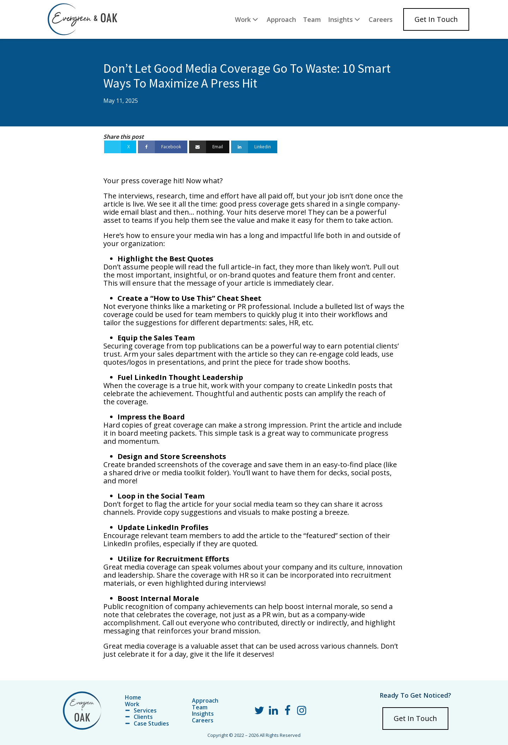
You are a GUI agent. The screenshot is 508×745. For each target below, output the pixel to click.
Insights (345, 19)
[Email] (209, 147)
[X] (120, 147)
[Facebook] (162, 147)
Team (312, 19)
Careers (381, 19)
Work (247, 19)
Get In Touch (436, 19)
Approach (281, 19)
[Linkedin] (254, 147)
